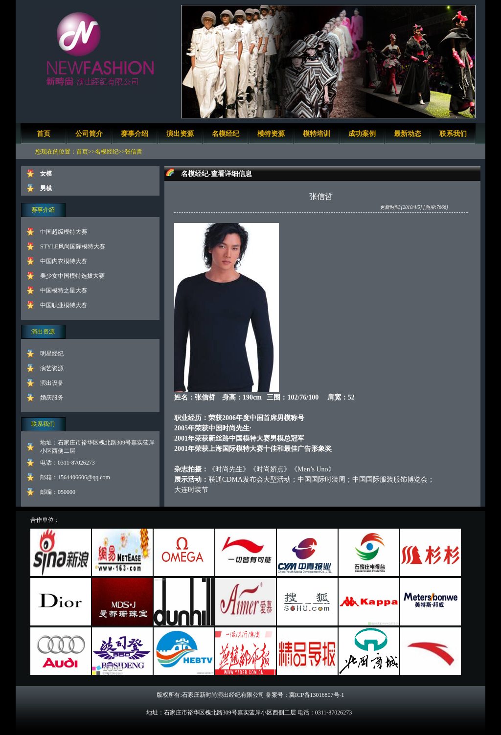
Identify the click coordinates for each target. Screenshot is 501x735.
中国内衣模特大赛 (63, 261)
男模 (46, 188)
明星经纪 (52, 353)
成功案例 (362, 133)
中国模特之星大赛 (63, 290)
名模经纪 (225, 133)
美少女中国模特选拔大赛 (72, 275)
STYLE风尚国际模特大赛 (72, 246)
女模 (46, 173)
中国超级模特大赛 (63, 231)
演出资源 (180, 133)
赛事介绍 (134, 133)
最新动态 (407, 133)
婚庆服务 (52, 397)
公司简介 (89, 133)
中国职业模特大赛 (63, 305)
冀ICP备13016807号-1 (316, 694)
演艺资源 (52, 368)
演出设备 (52, 382)
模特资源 (271, 133)
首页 (43, 133)
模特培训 (316, 133)
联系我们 (453, 133)
